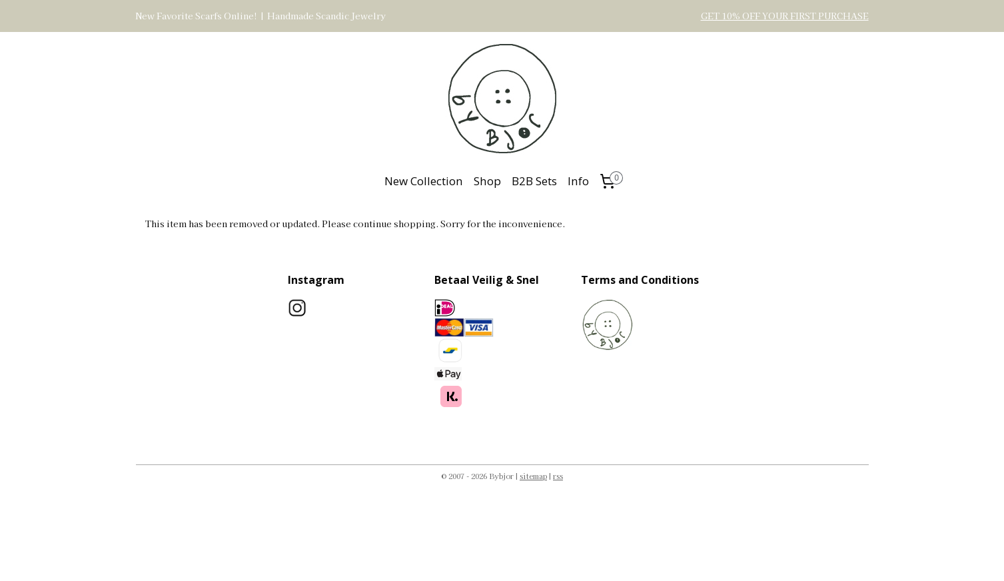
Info (578, 181)
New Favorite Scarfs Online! (196, 15)
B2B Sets (534, 181)
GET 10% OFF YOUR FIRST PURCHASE (785, 15)
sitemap (533, 475)
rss (558, 475)
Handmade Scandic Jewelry (326, 15)
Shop (487, 181)
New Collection (423, 181)
